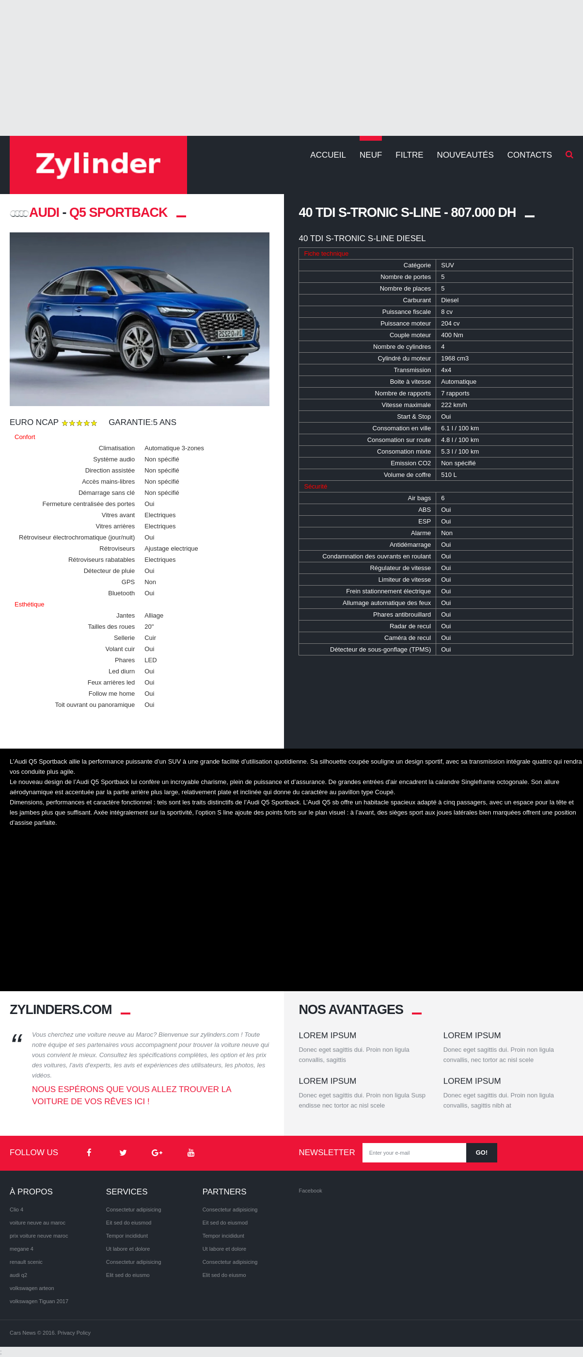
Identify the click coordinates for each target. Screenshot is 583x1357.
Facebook (310, 1191)
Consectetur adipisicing (133, 1209)
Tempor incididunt (127, 1236)
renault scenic (26, 1262)
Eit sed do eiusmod (129, 1223)
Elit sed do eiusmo (128, 1275)
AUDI (34, 212)
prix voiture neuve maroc (39, 1236)
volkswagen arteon (32, 1288)
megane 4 (21, 1249)
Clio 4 (16, 1209)
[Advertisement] (292, 68)
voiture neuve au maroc (37, 1223)
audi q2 (18, 1275)
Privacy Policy (74, 1333)
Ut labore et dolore (128, 1249)
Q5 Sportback (118, 212)
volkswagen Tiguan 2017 (39, 1301)
